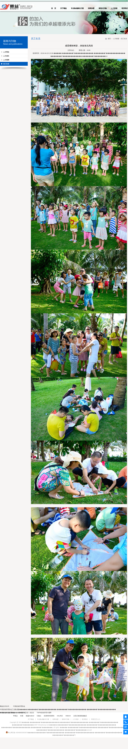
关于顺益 (63, 8)
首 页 (53, 8)
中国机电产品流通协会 (7, 712)
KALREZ (60, 716)
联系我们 (125, 8)
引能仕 (39, 716)
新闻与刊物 (103, 8)
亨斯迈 (15, 716)
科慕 (21, 716)
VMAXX (68, 716)
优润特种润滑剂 (49, 716)
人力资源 (114, 8)
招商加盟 (91, 8)
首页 (109, 38)
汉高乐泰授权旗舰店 (80, 716)
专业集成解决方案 (77, 8)
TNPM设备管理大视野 (44, 712)
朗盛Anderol (30, 716)
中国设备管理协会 (19, 706)
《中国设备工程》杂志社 (26, 712)
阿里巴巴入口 (95, 719)
